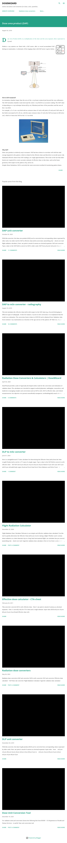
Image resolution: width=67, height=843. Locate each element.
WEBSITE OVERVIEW (8, 11)
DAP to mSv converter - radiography (21, 304)
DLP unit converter (12, 739)
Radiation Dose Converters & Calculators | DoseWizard (31, 377)
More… (42, 11)
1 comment (12, 471)
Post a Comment (13, 545)
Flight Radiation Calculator (16, 525)
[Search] (59, 3)
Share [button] (61, 170)
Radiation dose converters (27, 11)
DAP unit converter (12, 230)
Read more (61, 250)
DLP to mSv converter (14, 451)
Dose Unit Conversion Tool (16, 812)
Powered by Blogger (33, 838)
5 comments (12, 398)
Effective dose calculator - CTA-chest (21, 599)
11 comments (12, 250)
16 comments (12, 324)
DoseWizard (9, 3)
